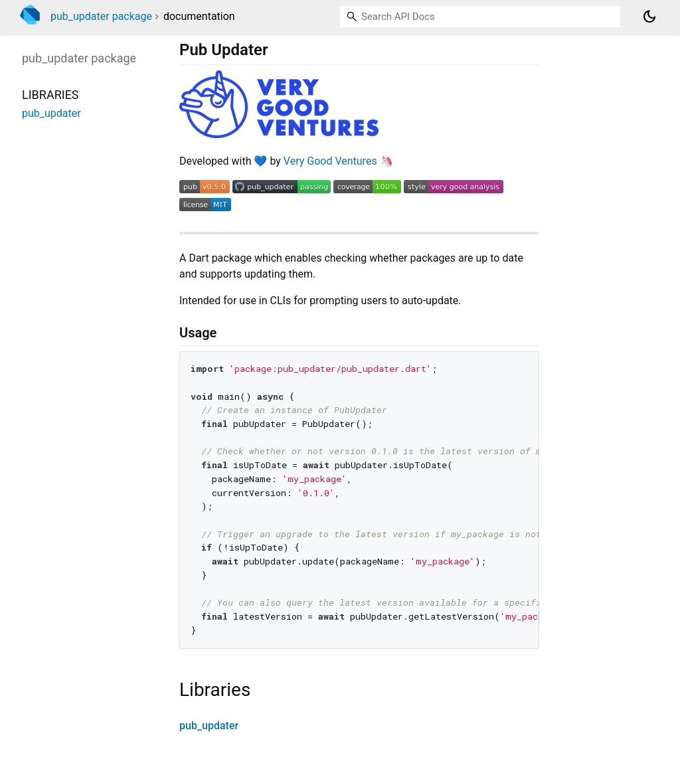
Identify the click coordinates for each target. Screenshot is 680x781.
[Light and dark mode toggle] (649, 16)
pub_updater (208, 725)
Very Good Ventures (330, 161)
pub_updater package (101, 16)
